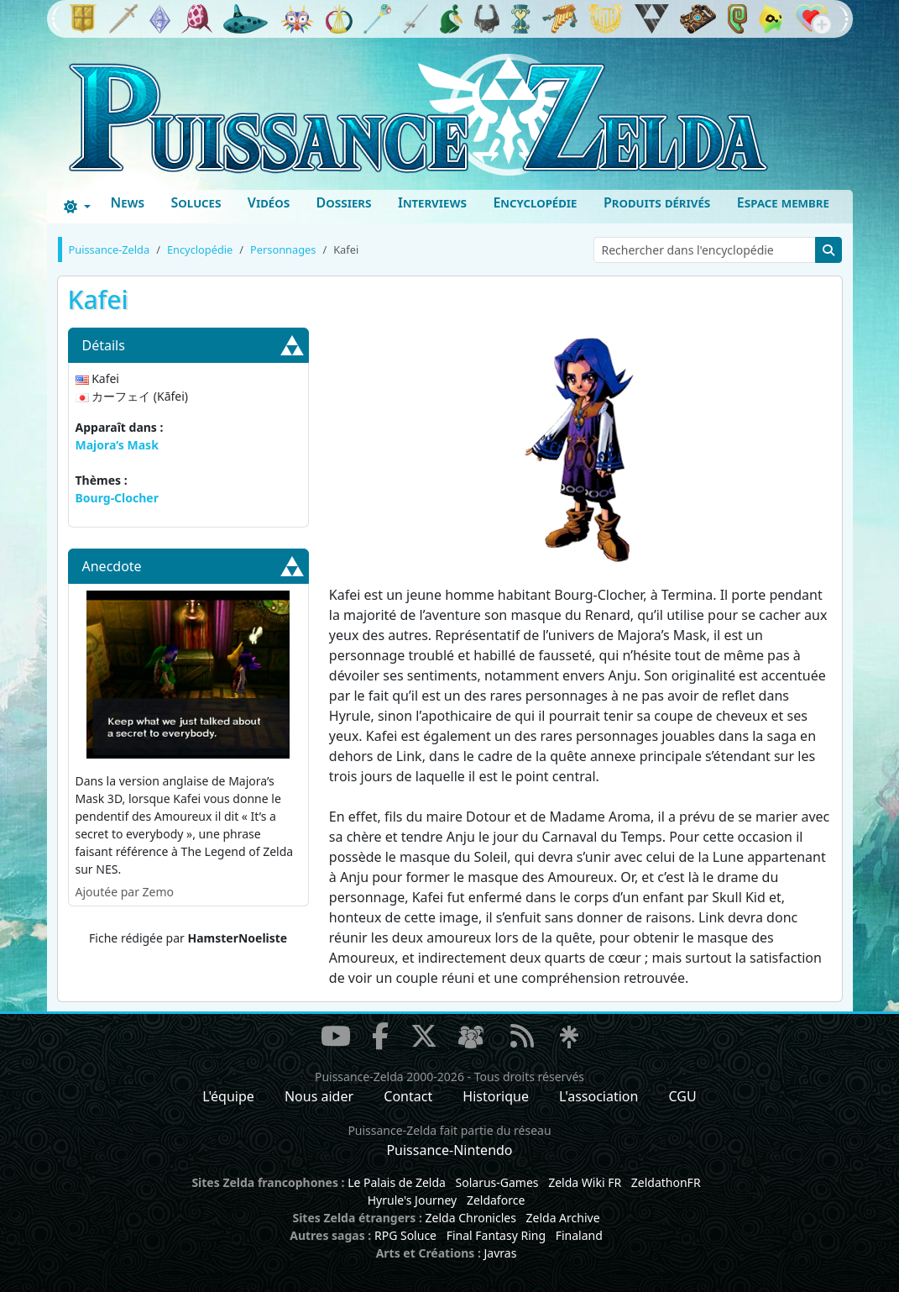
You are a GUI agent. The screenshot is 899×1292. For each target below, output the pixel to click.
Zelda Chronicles (471, 1218)
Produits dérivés (657, 202)
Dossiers (344, 202)
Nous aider (319, 1096)
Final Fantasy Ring (496, 1235)
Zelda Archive (563, 1218)
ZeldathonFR (666, 1182)
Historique (496, 1096)
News (127, 202)
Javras (499, 1253)
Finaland (579, 1235)
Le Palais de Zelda (397, 1182)
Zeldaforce (496, 1200)
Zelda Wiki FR (584, 1182)
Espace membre (783, 202)
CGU (683, 1096)
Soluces (195, 202)
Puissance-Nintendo (449, 1150)
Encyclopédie (535, 202)
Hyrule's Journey (412, 1200)
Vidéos (269, 202)
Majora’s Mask (117, 445)
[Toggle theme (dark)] (77, 206)
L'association (598, 1096)
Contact (408, 1096)
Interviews (432, 202)
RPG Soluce (405, 1235)
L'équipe (228, 1096)
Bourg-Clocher (117, 498)
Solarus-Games (497, 1182)
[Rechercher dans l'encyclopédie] (704, 250)
